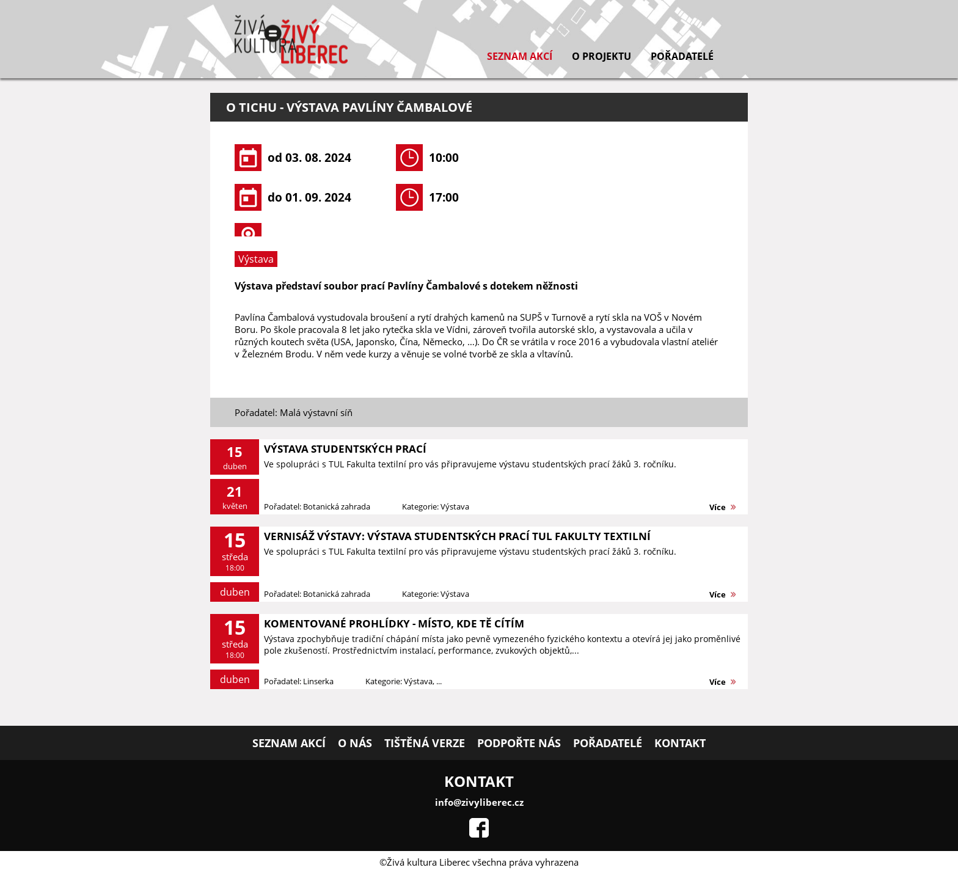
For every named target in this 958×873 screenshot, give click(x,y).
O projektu (601, 56)
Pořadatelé (682, 56)
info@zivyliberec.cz (479, 802)
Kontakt (680, 743)
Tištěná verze (424, 743)
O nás (355, 743)
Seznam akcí (519, 56)
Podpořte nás (519, 743)
